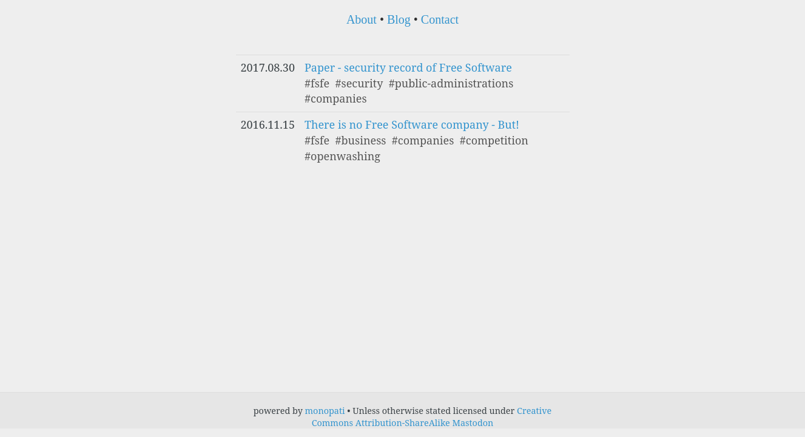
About (361, 19)
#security (359, 83)
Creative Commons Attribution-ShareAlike (432, 417)
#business (360, 140)
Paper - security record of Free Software (408, 67)
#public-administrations (451, 83)
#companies (336, 98)
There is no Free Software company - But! (412, 124)
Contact (440, 19)
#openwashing (342, 156)
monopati (325, 410)
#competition (494, 140)
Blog (399, 19)
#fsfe (317, 83)
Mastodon (472, 423)
